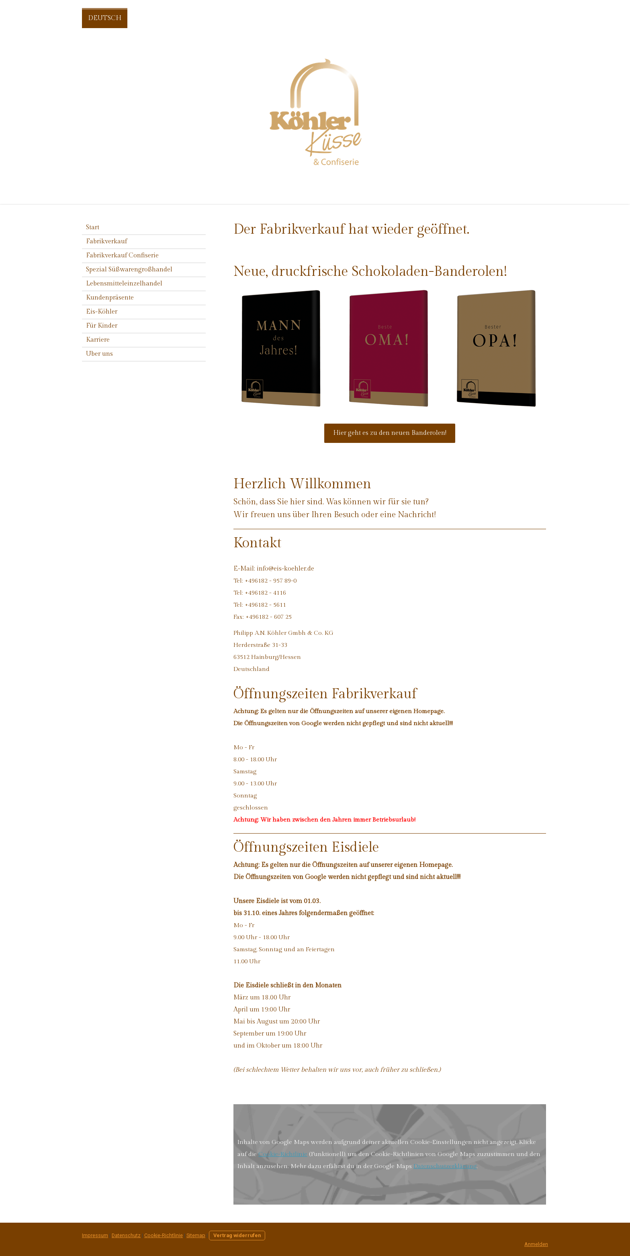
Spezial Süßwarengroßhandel (129, 269)
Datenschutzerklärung (445, 1166)
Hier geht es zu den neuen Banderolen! (389, 433)
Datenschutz (126, 1235)
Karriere (98, 340)
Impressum (95, 1235)
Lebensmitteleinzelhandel (124, 283)
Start (92, 227)
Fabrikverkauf (106, 241)
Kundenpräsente (110, 298)
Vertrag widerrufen (237, 1235)
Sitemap (195, 1235)
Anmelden (536, 1244)
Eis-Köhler (101, 312)
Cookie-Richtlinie (282, 1154)
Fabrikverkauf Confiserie (122, 255)
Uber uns (99, 354)
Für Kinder (101, 326)
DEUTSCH (104, 18)
